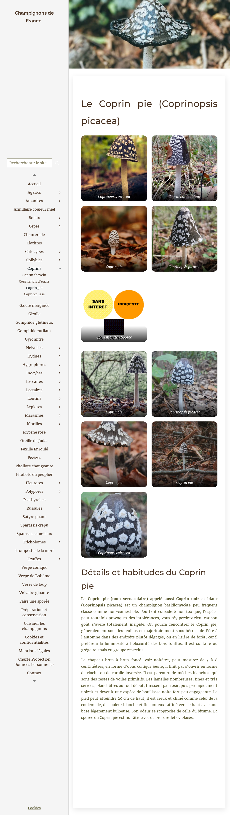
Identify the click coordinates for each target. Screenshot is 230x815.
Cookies (34, 808)
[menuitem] (34, 184)
